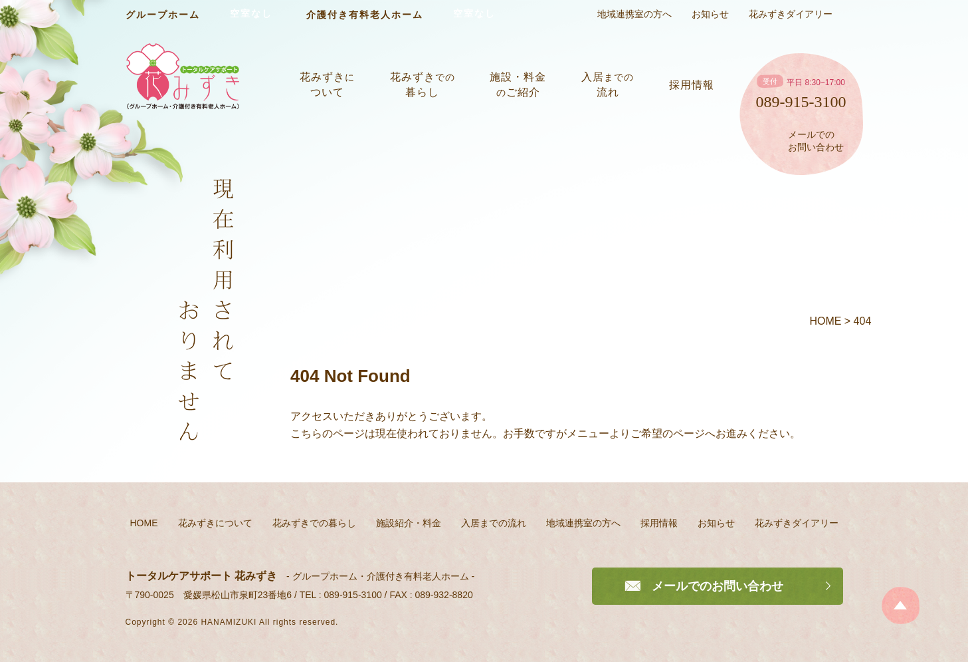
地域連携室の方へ (634, 14)
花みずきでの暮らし (314, 523)
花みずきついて (327, 84)
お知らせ (710, 14)
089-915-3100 (801, 101)
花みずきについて (215, 523)
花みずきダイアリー (790, 14)
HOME (144, 523)
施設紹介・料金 (408, 523)
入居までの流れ (493, 523)
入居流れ (607, 84)
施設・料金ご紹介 (518, 84)
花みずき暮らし (422, 84)
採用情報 (691, 84)
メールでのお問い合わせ (816, 141)
